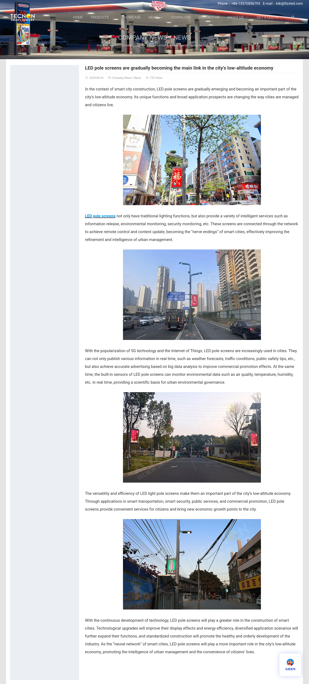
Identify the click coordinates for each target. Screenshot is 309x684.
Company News (142, 37)
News (182, 37)
